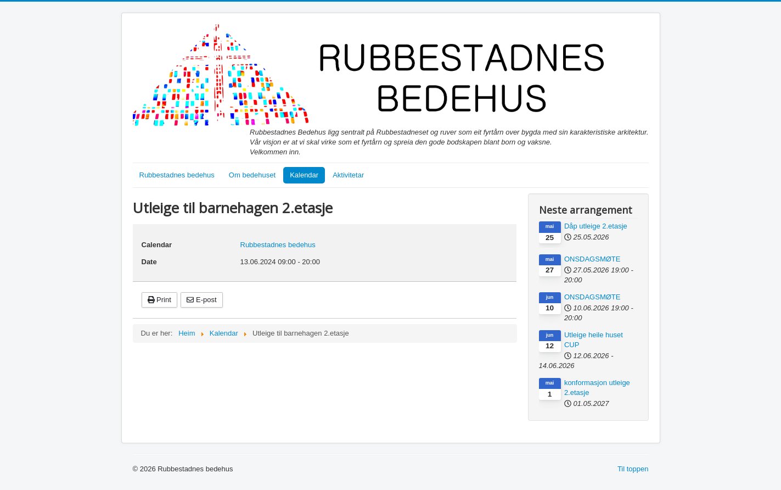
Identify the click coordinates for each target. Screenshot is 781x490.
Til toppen (633, 469)
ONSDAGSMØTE (592, 259)
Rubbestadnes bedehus (177, 175)
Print (159, 300)
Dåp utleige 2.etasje (595, 226)
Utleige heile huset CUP (593, 340)
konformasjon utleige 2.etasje (597, 387)
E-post (201, 300)
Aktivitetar (348, 175)
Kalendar (304, 175)
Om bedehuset (252, 175)
